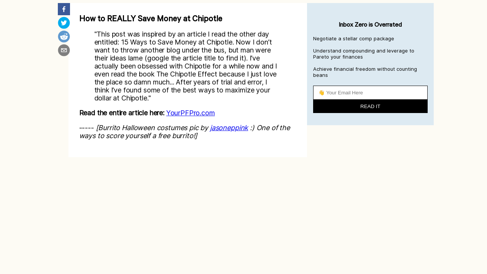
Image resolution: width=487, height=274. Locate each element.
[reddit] (64, 37)
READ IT (370, 106)
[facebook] (64, 10)
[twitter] (64, 23)
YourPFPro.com (190, 113)
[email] (64, 51)
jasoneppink (229, 128)
